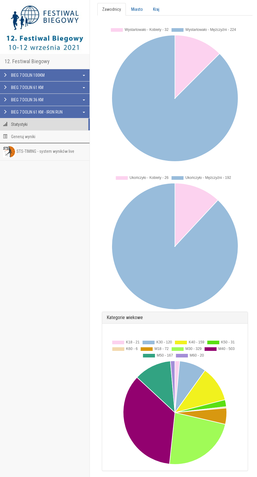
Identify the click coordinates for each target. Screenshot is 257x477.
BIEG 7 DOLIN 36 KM (44, 99)
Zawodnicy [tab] (111, 9)
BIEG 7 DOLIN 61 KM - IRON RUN (44, 112)
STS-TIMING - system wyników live (38, 151)
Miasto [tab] (137, 9)
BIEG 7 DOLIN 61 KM (44, 87)
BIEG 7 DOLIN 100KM (44, 75)
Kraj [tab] (156, 9)
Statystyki (15, 124)
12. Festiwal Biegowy (27, 61)
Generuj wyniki (19, 136)
